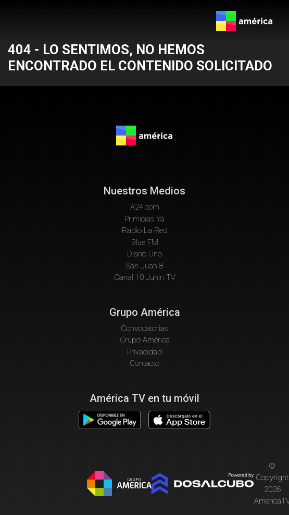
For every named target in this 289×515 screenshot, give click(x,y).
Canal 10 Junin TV (144, 277)
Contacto (144, 363)
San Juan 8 (145, 266)
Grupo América (145, 340)
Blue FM (144, 242)
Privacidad (144, 352)
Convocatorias (144, 328)
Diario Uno (144, 254)
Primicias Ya (144, 219)
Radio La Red (145, 230)
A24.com (144, 207)
